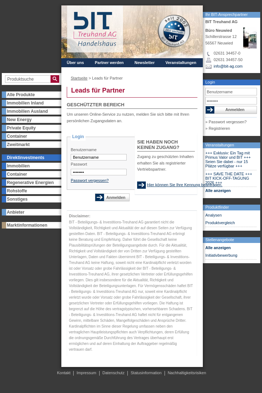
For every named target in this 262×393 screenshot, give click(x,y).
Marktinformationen (27, 225)
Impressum (86, 373)
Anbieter (16, 212)
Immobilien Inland (25, 103)
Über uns (75, 62)
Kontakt (98, 69)
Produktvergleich (220, 223)
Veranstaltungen (219, 145)
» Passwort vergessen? (225, 122)
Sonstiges (17, 199)
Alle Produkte (21, 94)
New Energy (19, 119)
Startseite (79, 78)
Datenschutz (113, 373)
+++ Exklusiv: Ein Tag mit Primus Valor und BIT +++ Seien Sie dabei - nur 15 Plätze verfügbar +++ (228, 159)
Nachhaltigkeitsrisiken (187, 373)
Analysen (213, 215)
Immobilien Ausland (27, 111)
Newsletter (145, 62)
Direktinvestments (25, 157)
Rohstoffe (17, 190)
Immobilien (18, 165)
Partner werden (109, 62)
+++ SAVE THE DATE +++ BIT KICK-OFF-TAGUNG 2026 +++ (228, 178)
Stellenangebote (219, 240)
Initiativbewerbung (221, 255)
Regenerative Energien (30, 182)
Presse (73, 69)
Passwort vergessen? (90, 180)
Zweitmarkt (18, 144)
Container (17, 136)
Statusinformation (146, 373)
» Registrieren (217, 128)
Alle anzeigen (218, 190)
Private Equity (21, 128)
